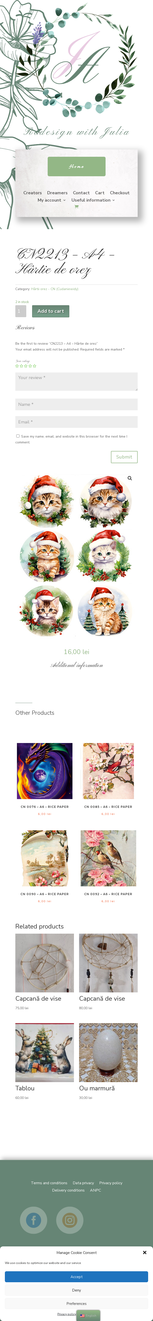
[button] (145, 1253)
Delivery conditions (68, 1190)
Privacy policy (66, 1314)
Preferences (76, 1303)
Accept (77, 1276)
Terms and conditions (49, 1182)
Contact (81, 193)
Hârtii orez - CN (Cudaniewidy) (54, 289)
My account (49, 200)
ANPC (95, 1190)
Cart (100, 193)
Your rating (22, 361)
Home (76, 166)
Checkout (120, 193)
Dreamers (57, 193)
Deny (76, 1290)
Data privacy (83, 1182)
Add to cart (50, 311)
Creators (32, 193)
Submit (124, 457)
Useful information (91, 200)
